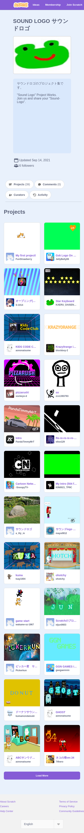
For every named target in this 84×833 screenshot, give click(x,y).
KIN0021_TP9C (64, 487)
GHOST (60, 712)
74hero (59, 761)
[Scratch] (21, 5)
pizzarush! (22, 392)
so (57, 392)
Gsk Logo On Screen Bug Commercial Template (67, 255)
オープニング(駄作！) (27, 300)
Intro (19, 438)
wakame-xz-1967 (25, 624)
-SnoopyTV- (22, 487)
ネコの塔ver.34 (65, 757)
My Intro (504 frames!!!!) (67, 483)
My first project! (26, 255)
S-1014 (19, 305)
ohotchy (61, 575)
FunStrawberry (24, 259)
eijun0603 (61, 624)
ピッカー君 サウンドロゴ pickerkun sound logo (27, 666)
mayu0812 (61, 533)
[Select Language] (42, 824)
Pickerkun (21, 670)
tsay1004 (20, 579)
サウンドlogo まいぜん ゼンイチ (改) (67, 529)
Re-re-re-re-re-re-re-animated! (67, 438)
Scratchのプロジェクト (67, 620)
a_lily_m (20, 533)
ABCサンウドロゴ (27, 757)
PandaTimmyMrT (25, 441)
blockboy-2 (62, 350)
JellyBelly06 (62, 259)
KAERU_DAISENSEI (67, 304)
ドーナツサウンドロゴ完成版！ (27, 712)
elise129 (60, 441)
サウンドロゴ (24, 529)
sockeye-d (21, 396)
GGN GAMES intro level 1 (67, 666)
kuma (19, 575)
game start (22, 620)
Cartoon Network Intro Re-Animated (27, 483)
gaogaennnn (63, 670)
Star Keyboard (65, 301)
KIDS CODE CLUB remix (27, 346)
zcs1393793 (62, 396)
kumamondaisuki (25, 716)
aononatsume (23, 350)
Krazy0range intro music (67, 346)
